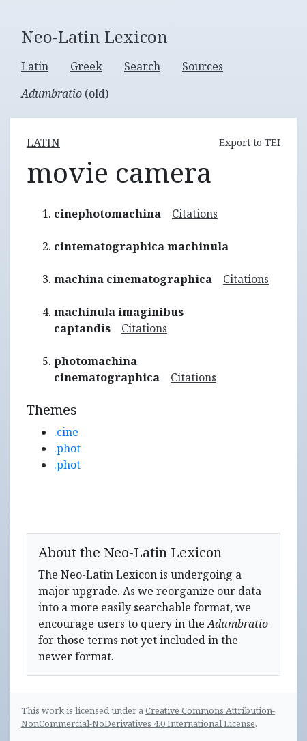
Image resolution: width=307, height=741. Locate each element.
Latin (34, 66)
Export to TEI (249, 142)
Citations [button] (195, 213)
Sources (202, 66)
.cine (66, 431)
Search (142, 66)
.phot (67, 448)
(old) (64, 93)
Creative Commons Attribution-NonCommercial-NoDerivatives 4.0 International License (148, 716)
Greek (86, 66)
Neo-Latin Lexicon (94, 37)
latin (43, 142)
